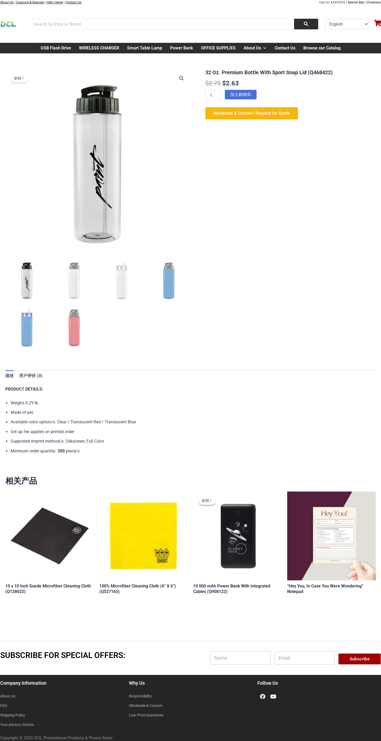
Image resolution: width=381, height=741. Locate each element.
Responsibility (140, 696)
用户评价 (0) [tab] (31, 375)
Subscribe (360, 658)
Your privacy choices (17, 725)
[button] (181, 78)
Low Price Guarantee (146, 715)
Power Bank (181, 47)
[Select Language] (347, 24)
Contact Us (285, 47)
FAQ (3, 705)
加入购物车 (240, 94)
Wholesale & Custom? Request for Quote (251, 113)
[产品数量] (213, 95)
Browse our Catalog (322, 47)
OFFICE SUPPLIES (218, 47)
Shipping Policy (12, 715)
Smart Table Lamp (144, 47)
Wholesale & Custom (145, 705)
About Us (255, 48)
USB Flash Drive (56, 47)
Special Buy (356, 2)
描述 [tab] (9, 375)
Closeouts (373, 2)
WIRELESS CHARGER (99, 47)
